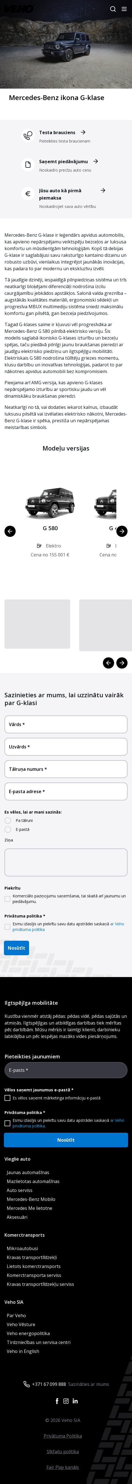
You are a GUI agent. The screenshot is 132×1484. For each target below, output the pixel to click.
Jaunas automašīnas (28, 1172)
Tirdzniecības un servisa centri (38, 1342)
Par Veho (16, 1315)
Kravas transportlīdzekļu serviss (40, 1284)
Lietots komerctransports (34, 1266)
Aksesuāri (17, 1217)
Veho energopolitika (28, 1333)
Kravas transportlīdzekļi (32, 1257)
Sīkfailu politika (63, 1452)
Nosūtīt (16, 948)
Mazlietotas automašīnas (33, 1181)
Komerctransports (24, 1235)
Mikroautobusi (22, 1248)
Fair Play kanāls (62, 1467)
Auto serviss (19, 1190)
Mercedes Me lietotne (29, 1208)
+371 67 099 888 (49, 1384)
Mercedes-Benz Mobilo (31, 1199)
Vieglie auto (17, 1159)
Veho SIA (13, 1302)
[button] (50, 527)
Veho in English (23, 1351)
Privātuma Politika (63, 1436)
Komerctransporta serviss (34, 1275)
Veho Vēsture (21, 1324)
